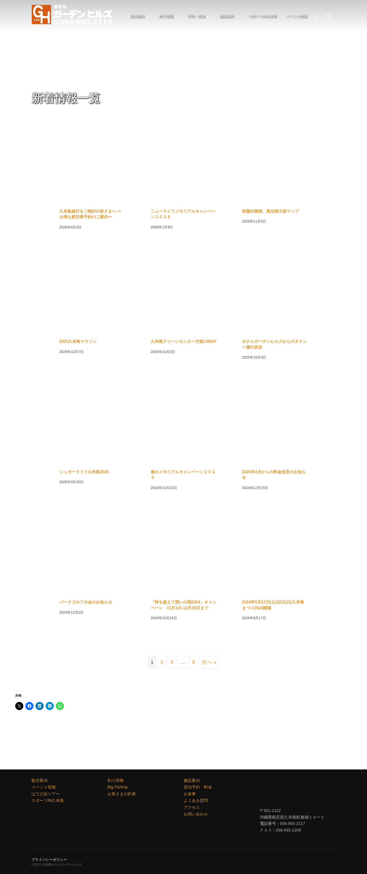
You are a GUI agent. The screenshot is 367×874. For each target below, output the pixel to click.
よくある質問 (196, 800)
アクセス (192, 807)
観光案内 (137, 16)
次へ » (209, 662)
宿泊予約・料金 (198, 787)
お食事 (190, 794)
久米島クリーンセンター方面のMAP (184, 341)
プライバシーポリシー (49, 860)
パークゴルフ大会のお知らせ (85, 602)
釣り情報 (166, 16)
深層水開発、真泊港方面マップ (270, 211)
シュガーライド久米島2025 (84, 472)
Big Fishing (118, 787)
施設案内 (228, 16)
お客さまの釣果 (122, 794)
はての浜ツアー (45, 794)
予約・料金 (197, 16)
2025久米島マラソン (78, 341)
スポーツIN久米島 (262, 16)
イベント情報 (296, 16)
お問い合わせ (196, 814)
